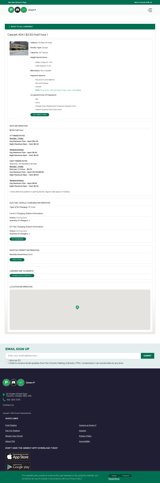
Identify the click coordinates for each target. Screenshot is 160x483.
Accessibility (84, 441)
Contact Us (8, 405)
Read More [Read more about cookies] (114, 479)
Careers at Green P (87, 425)
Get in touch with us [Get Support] (143, 2)
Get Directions (39, 115)
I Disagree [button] (125, 476)
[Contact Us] (79, 395)
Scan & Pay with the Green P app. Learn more (58, 90)
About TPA (10, 441)
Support (82, 430)
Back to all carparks (21, 27)
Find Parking (11, 425)
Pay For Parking (12, 430)
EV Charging (17, 239)
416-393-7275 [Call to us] (13, 399)
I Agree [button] (113, 476)
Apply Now (17, 260)
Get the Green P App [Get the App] (17, 2)
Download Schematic (22, 275)
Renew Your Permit (13, 436)
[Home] (79, 385)
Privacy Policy (85, 436)
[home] (22, 13)
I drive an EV (15, 360)
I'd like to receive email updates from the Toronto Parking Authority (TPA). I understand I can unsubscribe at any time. (66, 363)
